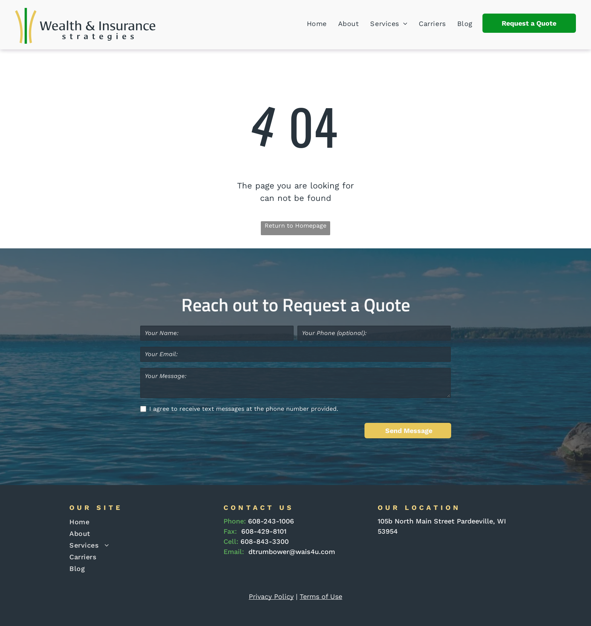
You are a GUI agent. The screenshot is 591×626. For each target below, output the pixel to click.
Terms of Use (321, 596)
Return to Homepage (295, 225)
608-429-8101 (263, 531)
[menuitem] (311, 23)
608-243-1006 (271, 521)
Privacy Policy (271, 596)
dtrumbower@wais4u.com (291, 552)
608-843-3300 (264, 541)
